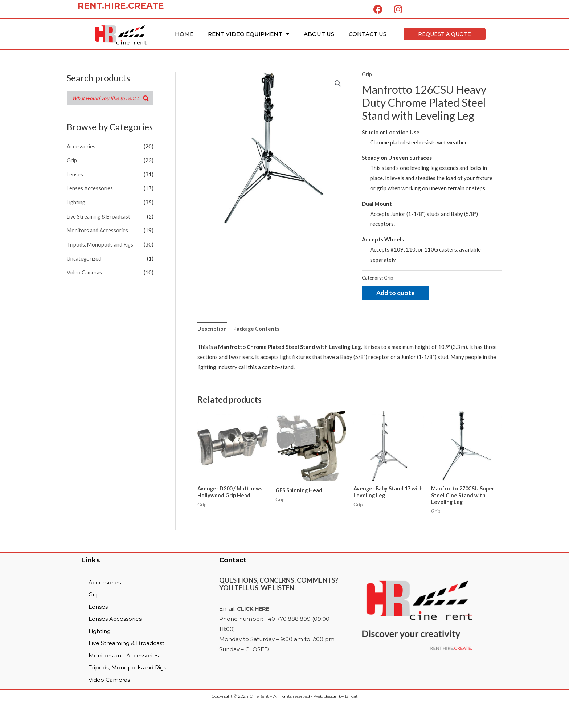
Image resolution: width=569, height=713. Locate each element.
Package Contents (257, 329)
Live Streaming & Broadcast (100, 215)
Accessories (81, 146)
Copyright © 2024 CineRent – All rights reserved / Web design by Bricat (285, 698)
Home (184, 33)
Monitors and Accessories (98, 228)
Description (212, 329)
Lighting (77, 201)
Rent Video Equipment (248, 34)
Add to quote (396, 293)
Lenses (75, 174)
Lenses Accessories (90, 187)
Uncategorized (84, 256)
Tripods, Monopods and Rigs (101, 242)
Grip (72, 160)
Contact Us (367, 33)
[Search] (146, 98)
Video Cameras (85, 269)
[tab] (212, 329)
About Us (319, 33)
